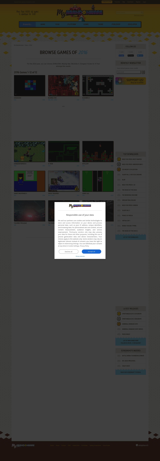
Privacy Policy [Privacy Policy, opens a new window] (84, 246)
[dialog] (80, 230)
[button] (80, 256)
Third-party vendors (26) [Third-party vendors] (78, 232)
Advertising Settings (72, 243)
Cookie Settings (73, 246)
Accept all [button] (91, 251)
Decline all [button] (68, 252)
